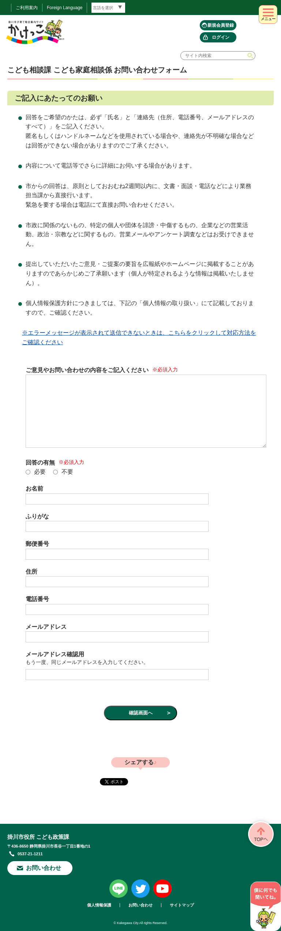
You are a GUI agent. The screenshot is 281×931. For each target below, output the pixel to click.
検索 (251, 56)
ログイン (220, 37)
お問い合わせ (43, 868)
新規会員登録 (220, 25)
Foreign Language (64, 7)
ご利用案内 (27, 7)
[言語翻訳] (108, 8)
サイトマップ (182, 905)
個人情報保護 (99, 905)
